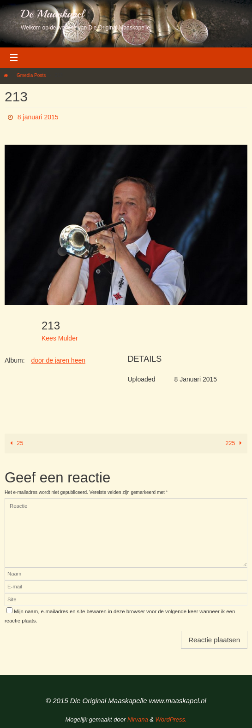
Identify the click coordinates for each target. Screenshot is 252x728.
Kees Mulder (60, 338)
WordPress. (171, 719)
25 (15, 443)
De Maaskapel (52, 13)
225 (235, 443)
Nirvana (137, 719)
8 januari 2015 (38, 117)
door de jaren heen (58, 360)
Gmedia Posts (31, 75)
